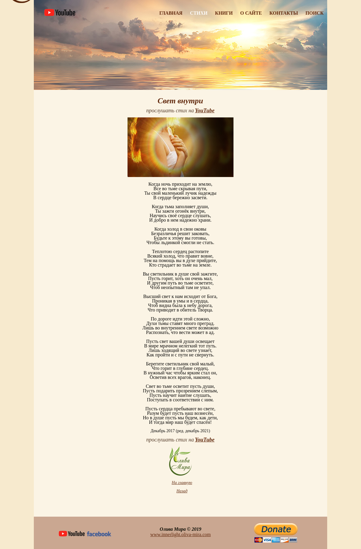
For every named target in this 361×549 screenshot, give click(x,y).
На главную (182, 482)
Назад (181, 491)
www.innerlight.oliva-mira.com (180, 534)
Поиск (315, 13)
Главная (170, 13)
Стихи (199, 13)
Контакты (283, 13)
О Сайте (251, 13)
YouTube (204, 111)
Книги (224, 13)
